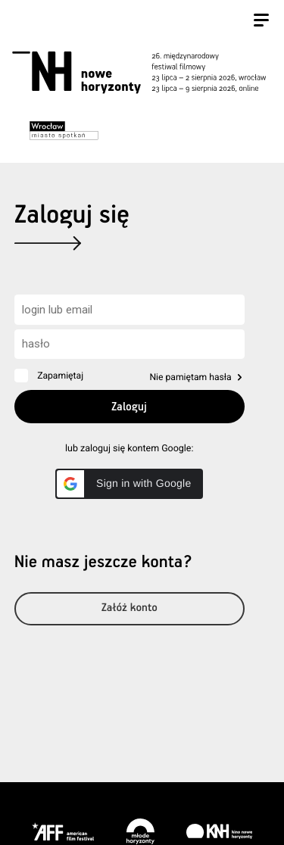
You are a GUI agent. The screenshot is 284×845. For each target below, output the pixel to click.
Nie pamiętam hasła (190, 377)
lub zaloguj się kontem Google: (129, 448)
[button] (129, 484)
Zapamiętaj (60, 375)
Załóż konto (129, 608)
